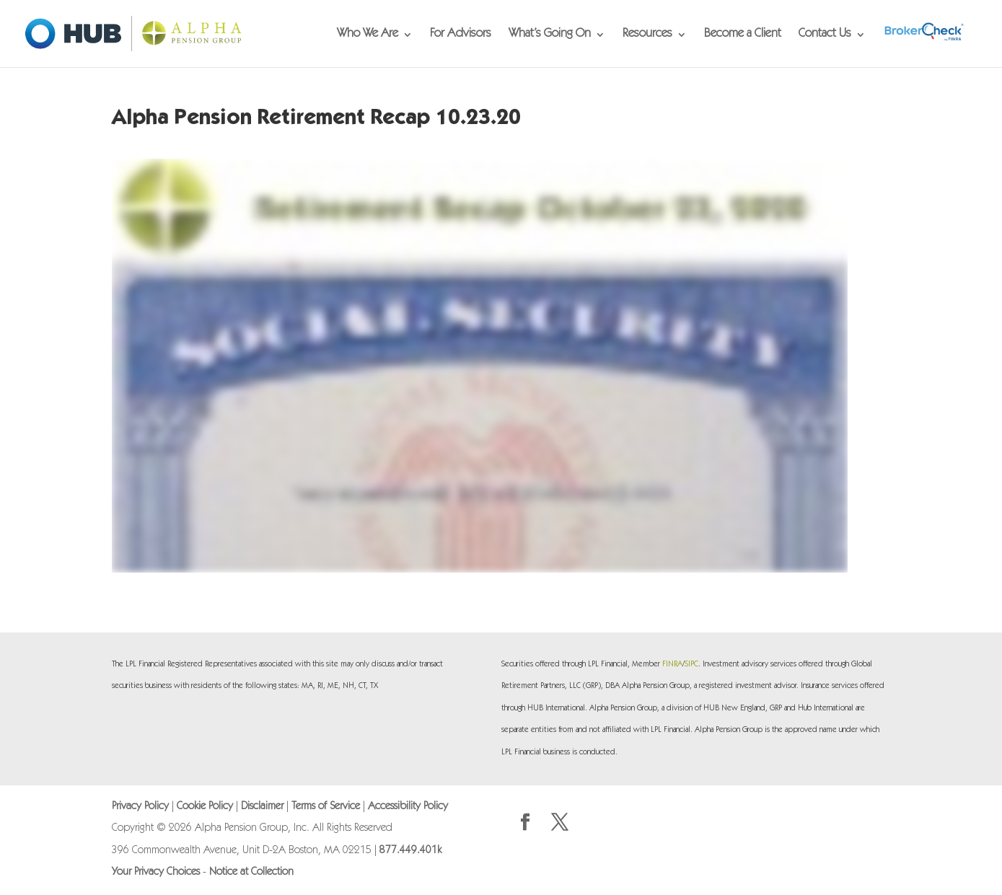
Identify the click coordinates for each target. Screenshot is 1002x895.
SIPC (691, 665)
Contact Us (825, 35)
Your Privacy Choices (156, 872)
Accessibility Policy (408, 806)
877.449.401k (410, 850)
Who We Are (367, 35)
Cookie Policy (205, 806)
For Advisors (460, 35)
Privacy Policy (140, 806)
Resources (647, 35)
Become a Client (742, 35)
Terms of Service (325, 806)
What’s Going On (550, 35)
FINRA (672, 665)
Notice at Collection (251, 872)
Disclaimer (262, 806)
